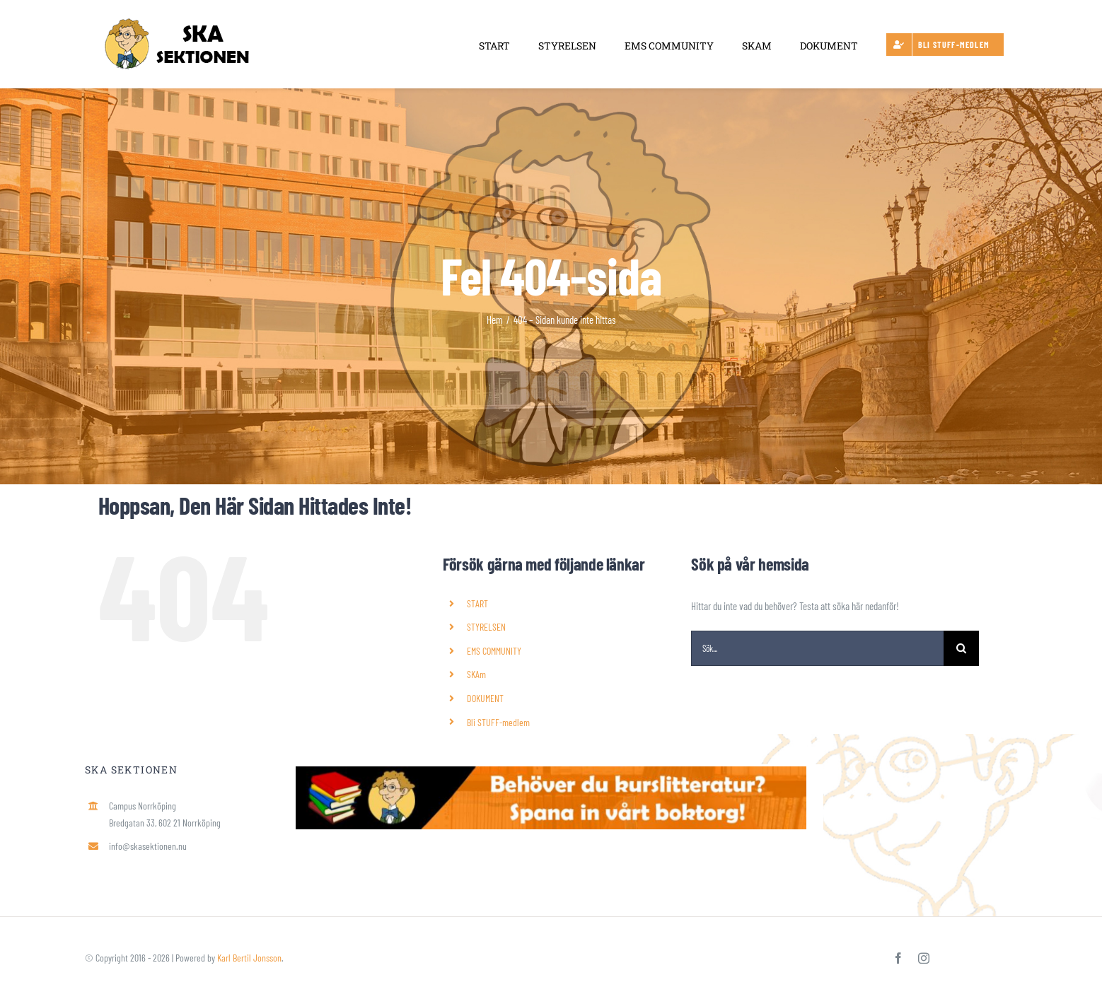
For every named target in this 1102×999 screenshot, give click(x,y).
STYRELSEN (486, 627)
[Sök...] (817, 648)
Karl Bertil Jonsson (249, 958)
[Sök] (961, 648)
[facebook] (898, 958)
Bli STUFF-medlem (498, 722)
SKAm (476, 674)
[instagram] (923, 958)
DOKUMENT (485, 698)
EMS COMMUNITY (494, 651)
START (477, 603)
